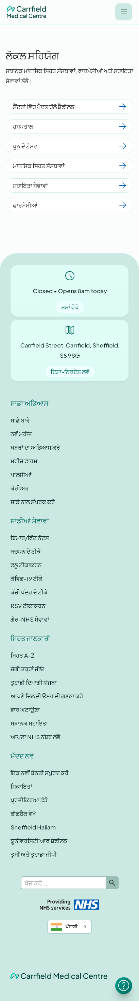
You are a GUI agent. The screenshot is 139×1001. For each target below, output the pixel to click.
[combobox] (69, 926)
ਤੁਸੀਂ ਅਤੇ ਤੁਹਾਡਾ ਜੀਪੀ (34, 854)
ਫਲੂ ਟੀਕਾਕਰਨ (26, 565)
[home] (26, 12)
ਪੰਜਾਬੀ (64, 927)
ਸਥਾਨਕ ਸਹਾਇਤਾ (29, 723)
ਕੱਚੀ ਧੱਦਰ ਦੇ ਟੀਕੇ (29, 592)
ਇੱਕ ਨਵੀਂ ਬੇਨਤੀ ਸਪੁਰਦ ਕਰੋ (40, 772)
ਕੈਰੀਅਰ (20, 488)
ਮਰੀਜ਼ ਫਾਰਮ (24, 461)
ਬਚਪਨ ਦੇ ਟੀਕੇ (26, 551)
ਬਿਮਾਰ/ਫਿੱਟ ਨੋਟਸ (30, 537)
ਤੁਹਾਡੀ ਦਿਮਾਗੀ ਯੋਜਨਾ (34, 682)
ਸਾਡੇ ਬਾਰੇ (20, 420)
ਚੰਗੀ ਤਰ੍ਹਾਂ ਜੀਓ (27, 669)
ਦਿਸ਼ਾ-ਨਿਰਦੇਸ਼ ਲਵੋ (70, 371)
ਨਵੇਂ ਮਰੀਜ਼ (21, 433)
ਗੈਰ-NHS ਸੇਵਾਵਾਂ (30, 619)
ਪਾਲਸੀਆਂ (21, 474)
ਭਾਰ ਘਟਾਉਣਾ (25, 709)
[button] (123, 11)
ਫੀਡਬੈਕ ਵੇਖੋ (23, 813)
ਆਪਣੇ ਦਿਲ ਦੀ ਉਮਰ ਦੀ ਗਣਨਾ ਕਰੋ (47, 696)
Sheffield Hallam (33, 827)
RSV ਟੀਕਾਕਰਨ (28, 605)
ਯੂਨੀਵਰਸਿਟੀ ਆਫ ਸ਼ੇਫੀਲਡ (39, 840)
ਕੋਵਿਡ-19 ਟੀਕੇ (26, 578)
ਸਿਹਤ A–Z (23, 655)
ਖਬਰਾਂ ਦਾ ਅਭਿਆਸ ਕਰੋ (35, 447)
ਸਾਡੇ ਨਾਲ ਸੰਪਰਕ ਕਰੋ (33, 501)
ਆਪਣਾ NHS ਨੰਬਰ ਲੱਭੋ (35, 736)
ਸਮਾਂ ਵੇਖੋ (70, 307)
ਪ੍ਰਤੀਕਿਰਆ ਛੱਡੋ (29, 800)
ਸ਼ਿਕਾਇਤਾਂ (21, 786)
